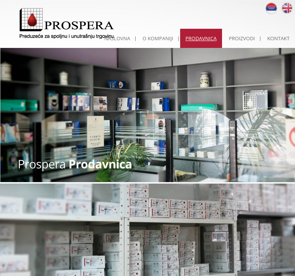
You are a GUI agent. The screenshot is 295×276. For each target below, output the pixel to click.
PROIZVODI (242, 38)
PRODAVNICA (201, 38)
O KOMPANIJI (158, 38)
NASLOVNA (117, 38)
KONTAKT (278, 38)
